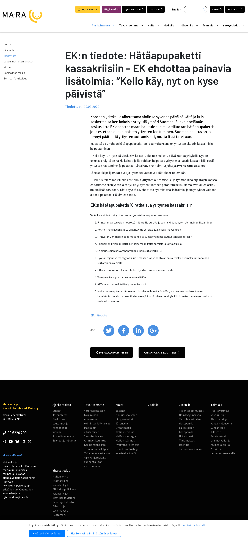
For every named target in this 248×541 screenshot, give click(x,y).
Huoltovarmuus (220, 410)
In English (175, 9)
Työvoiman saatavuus (97, 453)
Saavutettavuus (93, 436)
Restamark (235, 9)
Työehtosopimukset (191, 410)
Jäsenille (189, 25)
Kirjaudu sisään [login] (88, 9)
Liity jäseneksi (124, 419)
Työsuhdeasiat (134, 9)
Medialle (169, 25)
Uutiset (8, 44)
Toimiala (210, 25)
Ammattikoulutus (95, 440)
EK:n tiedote (98, 315)
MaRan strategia (126, 436)
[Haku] (195, 9)
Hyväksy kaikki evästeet (47, 533)
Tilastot (216, 432)
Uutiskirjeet (186, 436)
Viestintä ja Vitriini (64, 497)
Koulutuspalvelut (126, 415)
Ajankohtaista (103, 25)
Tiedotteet (10, 55)
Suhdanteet (218, 427)
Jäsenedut (122, 423)
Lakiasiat (156, 9)
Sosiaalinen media (14, 72)
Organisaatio (124, 427)
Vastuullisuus (219, 415)
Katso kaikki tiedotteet (161, 352)
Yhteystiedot (233, 25)
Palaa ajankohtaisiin (112, 352)
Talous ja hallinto (63, 502)
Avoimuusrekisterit (127, 444)
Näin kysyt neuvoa (190, 415)
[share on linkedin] (138, 335)
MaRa (153, 25)
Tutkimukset (218, 436)
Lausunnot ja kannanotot (18, 61)
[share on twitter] (109, 335)
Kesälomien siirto (95, 444)
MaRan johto (60, 476)
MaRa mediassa (125, 432)
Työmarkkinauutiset (191, 449)
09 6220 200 (15, 433)
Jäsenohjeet (11, 50)
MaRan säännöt (125, 440)
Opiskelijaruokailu (95, 457)
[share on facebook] (124, 335)
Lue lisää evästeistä (193, 525)
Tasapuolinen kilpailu (97, 449)
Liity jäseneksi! (111, 9)
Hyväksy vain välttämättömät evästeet (94, 533)
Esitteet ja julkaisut (15, 78)
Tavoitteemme (131, 25)
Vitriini (217, 9)
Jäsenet (120, 410)
